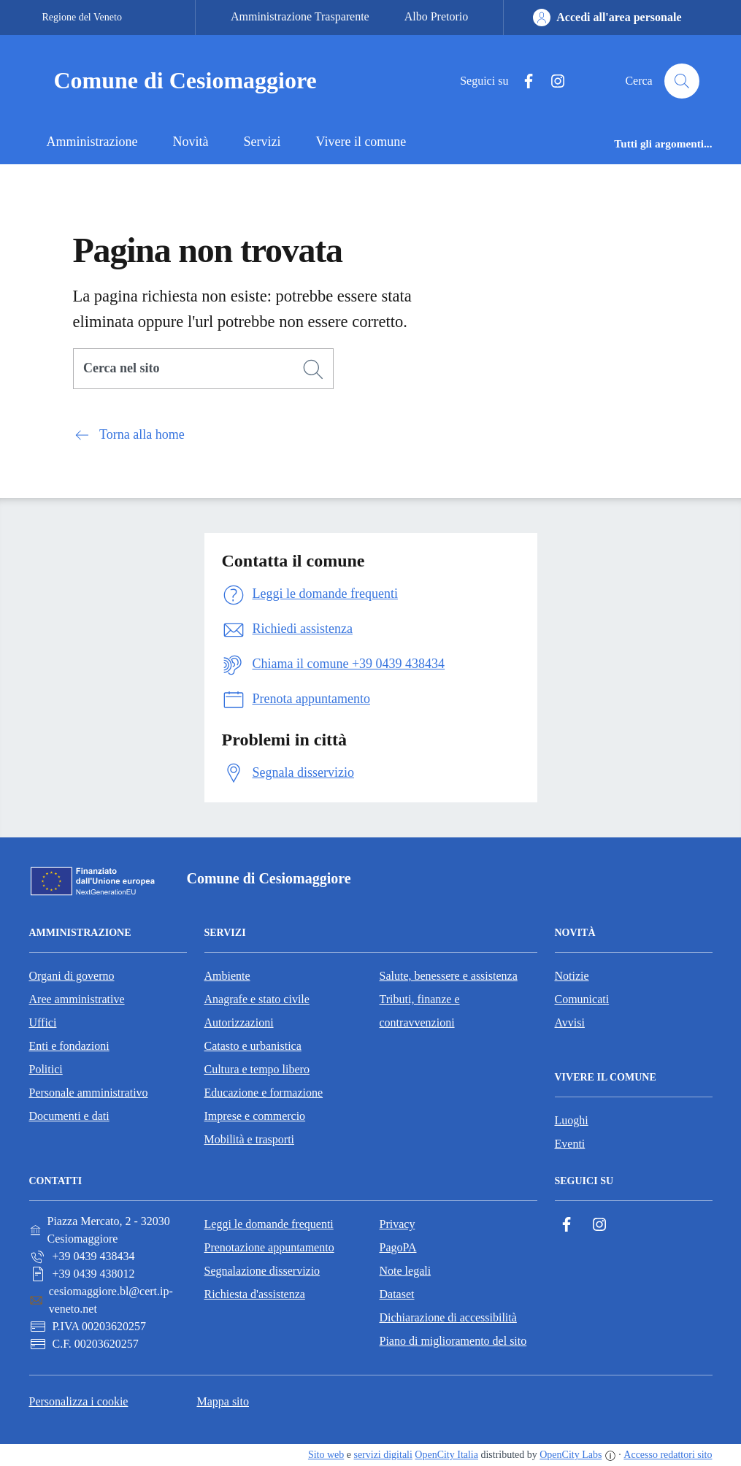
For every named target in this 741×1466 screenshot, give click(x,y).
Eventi (570, 1143)
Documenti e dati (69, 1116)
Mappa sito (222, 1401)
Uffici (43, 1022)
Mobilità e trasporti (249, 1139)
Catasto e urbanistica (253, 1046)
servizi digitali (382, 1454)
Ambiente (227, 976)
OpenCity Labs (571, 1454)
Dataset (397, 1294)
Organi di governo (72, 976)
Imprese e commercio (255, 1116)
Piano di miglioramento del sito (453, 1341)
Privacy (397, 1224)
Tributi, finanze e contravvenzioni (420, 1011)
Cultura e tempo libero (257, 1069)
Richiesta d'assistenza (254, 1294)
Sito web (326, 1454)
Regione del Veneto (82, 17)
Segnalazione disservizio (262, 1270)
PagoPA (398, 1247)
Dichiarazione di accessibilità (448, 1317)
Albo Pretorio (436, 16)
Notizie (572, 976)
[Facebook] (522, 81)
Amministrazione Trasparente (300, 16)
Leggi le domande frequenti (269, 1224)
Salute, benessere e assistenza (449, 976)
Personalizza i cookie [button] (78, 1401)
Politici (46, 1069)
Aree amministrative (77, 999)
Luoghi (571, 1120)
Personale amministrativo (88, 1092)
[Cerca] (313, 369)
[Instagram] (552, 81)
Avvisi (570, 1022)
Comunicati (582, 999)
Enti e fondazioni (69, 1046)
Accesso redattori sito (667, 1454)
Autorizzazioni (239, 1022)
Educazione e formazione (263, 1092)
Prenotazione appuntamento (269, 1247)
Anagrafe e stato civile (257, 999)
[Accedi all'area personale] (607, 17)
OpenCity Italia (446, 1454)
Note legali (405, 1270)
